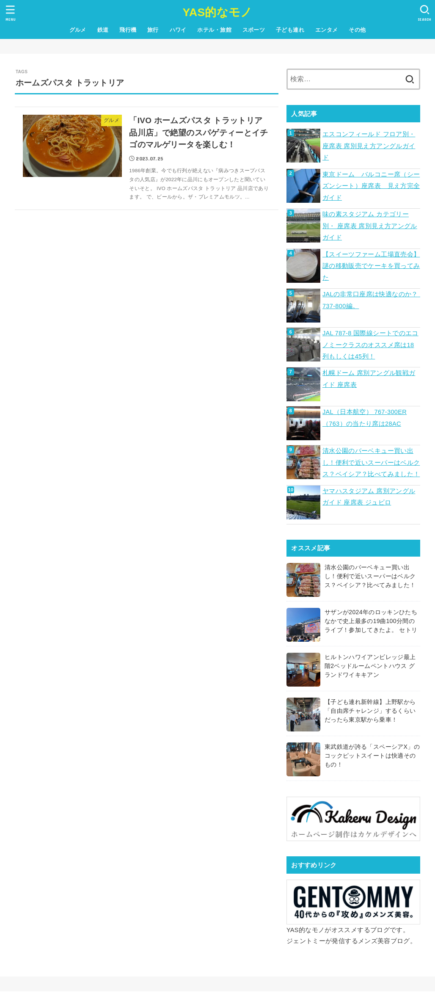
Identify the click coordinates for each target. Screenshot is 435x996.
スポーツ (253, 30)
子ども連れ (290, 30)
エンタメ (326, 30)
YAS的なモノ (217, 12)
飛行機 (127, 30)
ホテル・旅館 (214, 30)
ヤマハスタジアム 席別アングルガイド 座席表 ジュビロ (368, 497)
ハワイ (178, 30)
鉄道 (103, 30)
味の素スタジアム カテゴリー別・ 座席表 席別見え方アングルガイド (369, 226)
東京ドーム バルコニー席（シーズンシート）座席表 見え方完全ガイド (371, 186)
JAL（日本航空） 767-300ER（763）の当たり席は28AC (364, 417)
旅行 (153, 30)
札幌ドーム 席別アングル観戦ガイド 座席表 (368, 379)
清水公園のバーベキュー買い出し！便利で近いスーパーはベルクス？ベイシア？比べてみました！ (371, 462)
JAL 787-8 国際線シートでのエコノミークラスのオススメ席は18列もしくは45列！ (370, 345)
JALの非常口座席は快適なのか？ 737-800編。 (371, 300)
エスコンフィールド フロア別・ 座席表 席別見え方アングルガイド (368, 146)
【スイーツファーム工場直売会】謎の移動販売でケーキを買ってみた (371, 266)
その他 (357, 30)
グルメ (77, 30)
